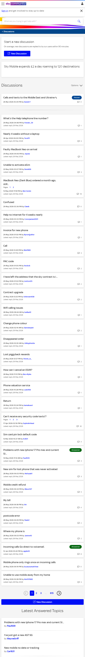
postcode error (11, 515)
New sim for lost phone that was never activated (30, 469)
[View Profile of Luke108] (27, 390)
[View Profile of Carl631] (11, 651)
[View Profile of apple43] (26, 551)
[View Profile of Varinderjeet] (29, 328)
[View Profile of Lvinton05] (28, 281)
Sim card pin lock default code (20, 434)
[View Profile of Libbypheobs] (29, 343)
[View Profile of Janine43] (28, 536)
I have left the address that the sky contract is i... (30, 276)
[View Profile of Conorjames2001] (31, 219)
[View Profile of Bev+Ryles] (27, 374)
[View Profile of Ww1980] (27, 250)
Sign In (82, 4)
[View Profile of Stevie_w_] (27, 359)
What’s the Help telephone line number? (25, 118)
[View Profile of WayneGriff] (13, 638)
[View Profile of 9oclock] (27, 266)
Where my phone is (14, 531)
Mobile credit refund (14, 484)
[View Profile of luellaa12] (27, 312)
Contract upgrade (13, 292)
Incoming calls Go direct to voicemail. (23, 546)
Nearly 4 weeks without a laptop (21, 133)
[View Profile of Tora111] (27, 138)
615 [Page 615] (51, 593)
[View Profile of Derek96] (27, 169)
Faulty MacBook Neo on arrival (20, 149)
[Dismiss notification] (81, 11)
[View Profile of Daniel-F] (27, 102)
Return (7, 400)
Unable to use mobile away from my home (26, 574)
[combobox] (38, 21)
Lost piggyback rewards (16, 354)
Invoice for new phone (15, 230)
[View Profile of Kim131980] (28, 579)
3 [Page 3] (41, 593)
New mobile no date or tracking (21, 647)
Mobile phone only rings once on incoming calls (29, 562)
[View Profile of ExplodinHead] (28, 423)
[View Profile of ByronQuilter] (29, 235)
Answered (76, 450)
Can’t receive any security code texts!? (24, 416)
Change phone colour (15, 323)
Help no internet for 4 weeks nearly (23, 214)
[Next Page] (59, 593)
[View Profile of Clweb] (26, 207)
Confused (8, 202)
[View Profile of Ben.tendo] (27, 191)
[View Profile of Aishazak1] (28, 474)
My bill (6, 500)
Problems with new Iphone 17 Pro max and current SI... (34, 622)
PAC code (8, 261)
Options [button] (74, 85)
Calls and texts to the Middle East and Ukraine (29, 97)
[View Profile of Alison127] (28, 489)
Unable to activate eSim (16, 164)
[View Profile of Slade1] (26, 520)
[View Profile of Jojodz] (27, 154)
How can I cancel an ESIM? (17, 369)
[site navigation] (3, 3)
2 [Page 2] (36, 593)
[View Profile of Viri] (25, 505)
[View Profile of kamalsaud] (28, 405)
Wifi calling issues (13, 307)
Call (5, 245)
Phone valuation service (16, 385)
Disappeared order (13, 338)
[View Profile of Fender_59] (28, 123)
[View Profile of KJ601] (25, 439)
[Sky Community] (16, 4)
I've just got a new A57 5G (18, 635)
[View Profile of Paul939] (26, 458)
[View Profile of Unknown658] (29, 297)
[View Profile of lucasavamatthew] (31, 567)
